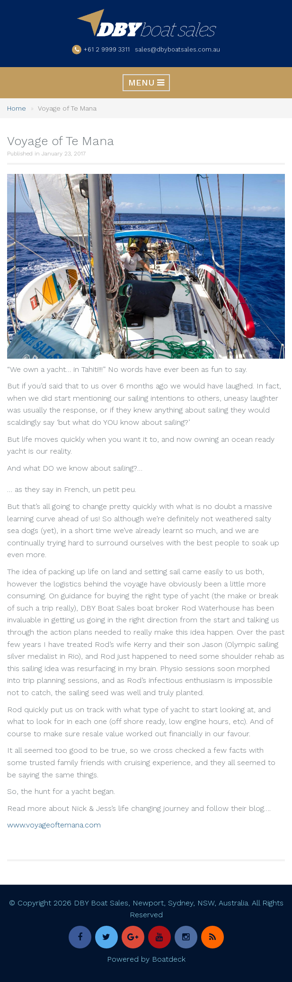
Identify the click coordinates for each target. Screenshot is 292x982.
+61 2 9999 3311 (107, 49)
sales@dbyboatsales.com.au (177, 49)
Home (16, 108)
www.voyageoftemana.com (54, 824)
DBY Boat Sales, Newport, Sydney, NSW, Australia (161, 902)
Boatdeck (169, 959)
